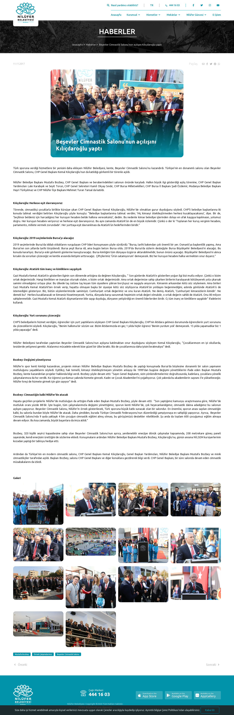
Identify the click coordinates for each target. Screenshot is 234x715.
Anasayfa (116, 14)
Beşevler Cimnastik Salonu (68, 654)
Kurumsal (134, 14)
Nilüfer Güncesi (197, 14)
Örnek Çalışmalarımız (43, 654)
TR (151, 5)
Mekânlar (174, 14)
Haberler (91, 44)
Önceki (20, 664)
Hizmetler (153, 14)
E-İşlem (217, 14)
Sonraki (213, 664)
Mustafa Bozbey (22, 654)
